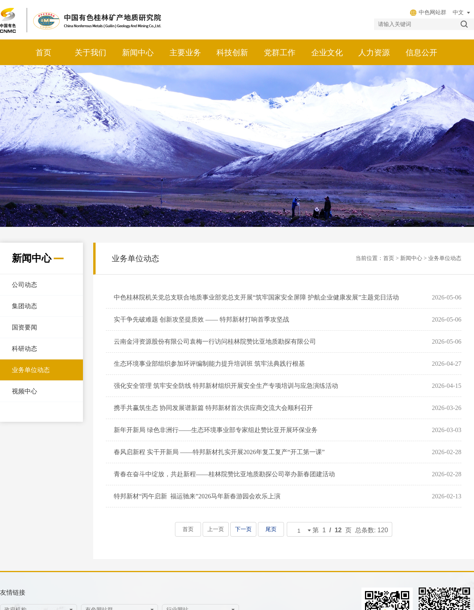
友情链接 (12, 592)
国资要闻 (24, 327)
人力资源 (374, 52)
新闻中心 (138, 52)
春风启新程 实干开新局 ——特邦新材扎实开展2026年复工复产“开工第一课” (219, 452)
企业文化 (327, 52)
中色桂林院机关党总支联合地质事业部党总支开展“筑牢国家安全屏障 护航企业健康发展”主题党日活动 (256, 297)
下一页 (243, 529)
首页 (43, 52)
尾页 (271, 529)
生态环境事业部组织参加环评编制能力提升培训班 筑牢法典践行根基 (209, 363)
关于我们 (90, 52)
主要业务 (185, 52)
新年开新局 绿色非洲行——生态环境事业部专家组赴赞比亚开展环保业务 (216, 430)
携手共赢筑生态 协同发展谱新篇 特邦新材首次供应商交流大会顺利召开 (213, 407)
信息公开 (421, 52)
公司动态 (24, 284)
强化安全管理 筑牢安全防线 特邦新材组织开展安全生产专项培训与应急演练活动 (226, 385)
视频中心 (24, 391)
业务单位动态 (31, 370)
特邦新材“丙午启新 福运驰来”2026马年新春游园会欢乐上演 (197, 496)
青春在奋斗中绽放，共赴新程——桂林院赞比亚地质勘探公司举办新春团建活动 (224, 474)
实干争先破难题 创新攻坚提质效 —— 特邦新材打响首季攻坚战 (201, 319)
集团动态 (24, 306)
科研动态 (24, 348)
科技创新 (232, 52)
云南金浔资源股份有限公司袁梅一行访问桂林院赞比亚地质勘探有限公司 (215, 341)
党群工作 (279, 52)
